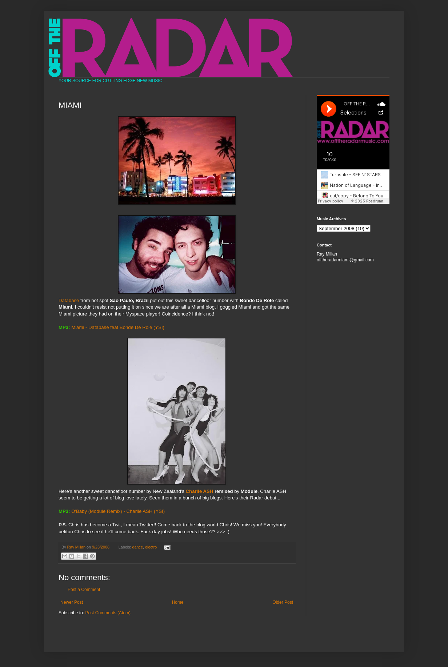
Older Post (282, 602)
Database (147, 259)
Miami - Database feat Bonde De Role (111, 327)
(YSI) (158, 327)
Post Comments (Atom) (108, 612)
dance (137, 547)
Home (178, 602)
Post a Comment (84, 589)
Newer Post (71, 602)
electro (151, 547)
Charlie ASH (199, 491)
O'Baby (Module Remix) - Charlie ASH (111, 511)
